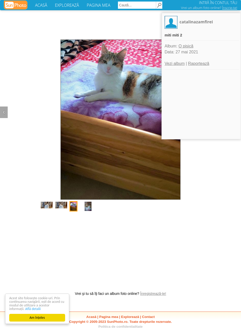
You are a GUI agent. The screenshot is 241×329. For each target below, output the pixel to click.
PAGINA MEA (98, 5)
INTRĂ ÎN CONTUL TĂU (218, 2)
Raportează (198, 63)
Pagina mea (108, 317)
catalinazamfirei (196, 22)
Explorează (130, 317)
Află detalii (33, 309)
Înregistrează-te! (153, 294)
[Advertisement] (120, 249)
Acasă (91, 317)
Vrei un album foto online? (209, 7)
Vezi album (175, 63)
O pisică (185, 46)
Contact (148, 317)
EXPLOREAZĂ (67, 5)
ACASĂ (41, 5)
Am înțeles (37, 317)
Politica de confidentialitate (120, 326)
